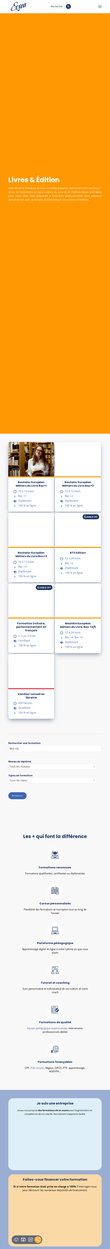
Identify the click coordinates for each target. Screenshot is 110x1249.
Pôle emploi (37, 1072)
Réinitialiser (17, 795)
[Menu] (100, 7)
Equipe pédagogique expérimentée (47, 1031)
